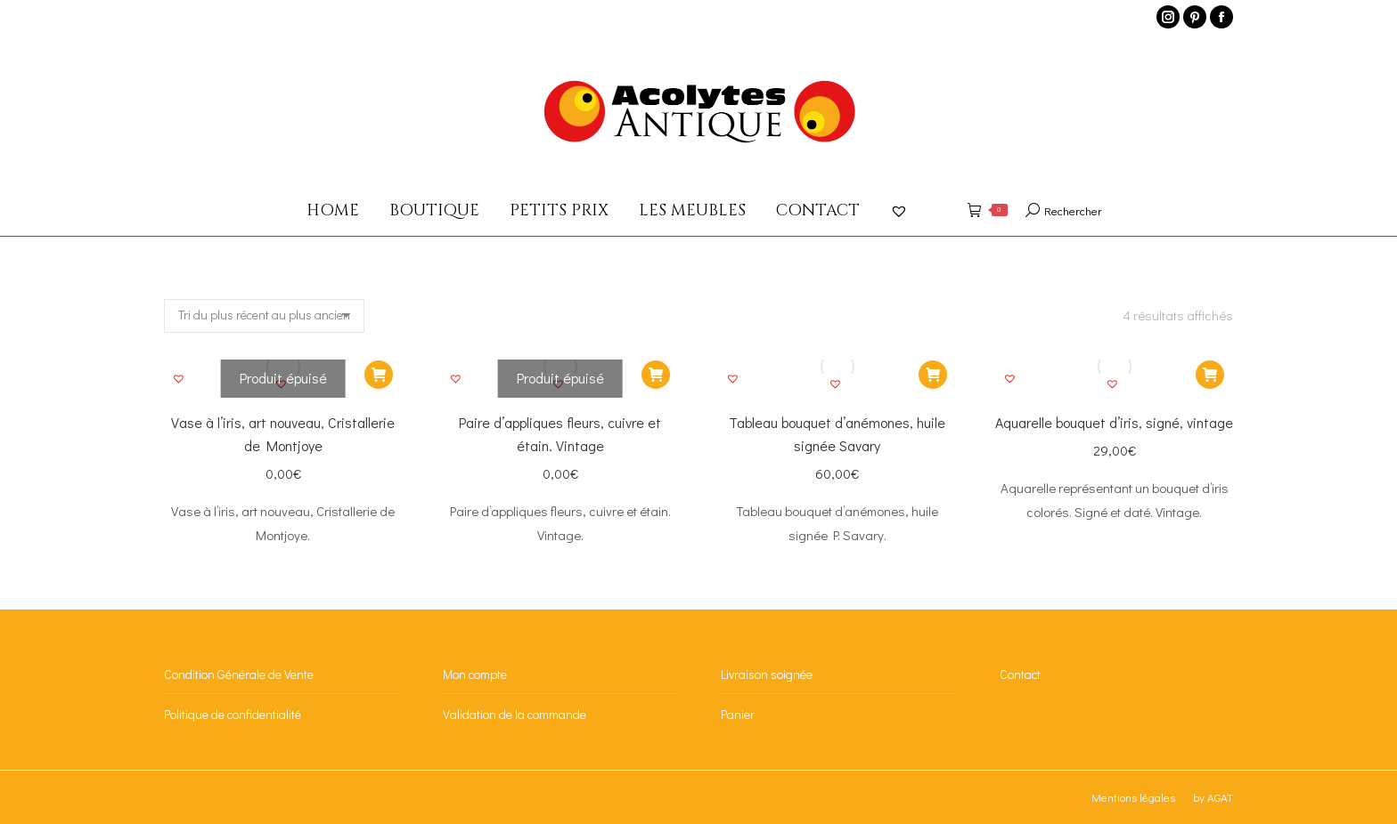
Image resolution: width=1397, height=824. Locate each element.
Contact (1020, 674)
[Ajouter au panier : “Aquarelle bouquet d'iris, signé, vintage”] (1210, 374)
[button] (181, 381)
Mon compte (475, 674)
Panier (738, 714)
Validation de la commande (514, 714)
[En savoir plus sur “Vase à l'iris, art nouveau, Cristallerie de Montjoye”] (378, 374)
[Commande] (264, 316)
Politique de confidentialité (232, 714)
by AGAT (1213, 796)
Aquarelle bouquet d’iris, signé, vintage (1114, 422)
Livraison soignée (767, 674)
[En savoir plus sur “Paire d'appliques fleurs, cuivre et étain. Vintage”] (655, 374)
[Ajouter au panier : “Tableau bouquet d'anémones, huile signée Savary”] (933, 374)
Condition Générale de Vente (239, 674)
